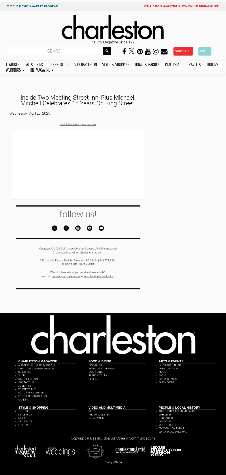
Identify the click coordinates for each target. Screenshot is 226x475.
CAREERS (23, 399)
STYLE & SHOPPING (116, 64)
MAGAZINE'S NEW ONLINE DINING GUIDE (181, 6)
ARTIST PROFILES (168, 368)
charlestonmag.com (91, 252)
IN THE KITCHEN (98, 375)
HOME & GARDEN (147, 64)
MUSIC (162, 372)
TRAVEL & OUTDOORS (202, 64)
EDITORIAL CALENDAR (31, 392)
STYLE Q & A (25, 414)
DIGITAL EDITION (28, 379)
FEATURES (12, 64)
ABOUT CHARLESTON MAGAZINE (37, 365)
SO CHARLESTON (85, 64)
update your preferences (66, 276)
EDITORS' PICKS (168, 379)
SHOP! (205, 51)
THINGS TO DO (58, 64)
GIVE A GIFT (86, 264)
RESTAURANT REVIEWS (102, 368)
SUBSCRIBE (183, 51)
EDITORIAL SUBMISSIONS (32, 396)
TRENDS (23, 411)
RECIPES (93, 379)
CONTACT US (26, 382)
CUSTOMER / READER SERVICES (36, 368)
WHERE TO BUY (27, 389)
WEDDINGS (15, 69)
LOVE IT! (23, 425)
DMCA (118, 462)
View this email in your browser (78, 124)
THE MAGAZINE (41, 69)
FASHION (23, 418)
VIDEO (92, 411)
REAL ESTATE (173, 64)
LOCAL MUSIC (97, 418)
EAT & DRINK (34, 64)
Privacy (108, 462)
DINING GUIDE (97, 365)
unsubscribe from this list (98, 276)
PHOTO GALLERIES (99, 414)
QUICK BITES (96, 372)
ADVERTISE (24, 385)
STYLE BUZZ (25, 421)
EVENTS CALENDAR (170, 365)
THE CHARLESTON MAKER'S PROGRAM (32, 6)
